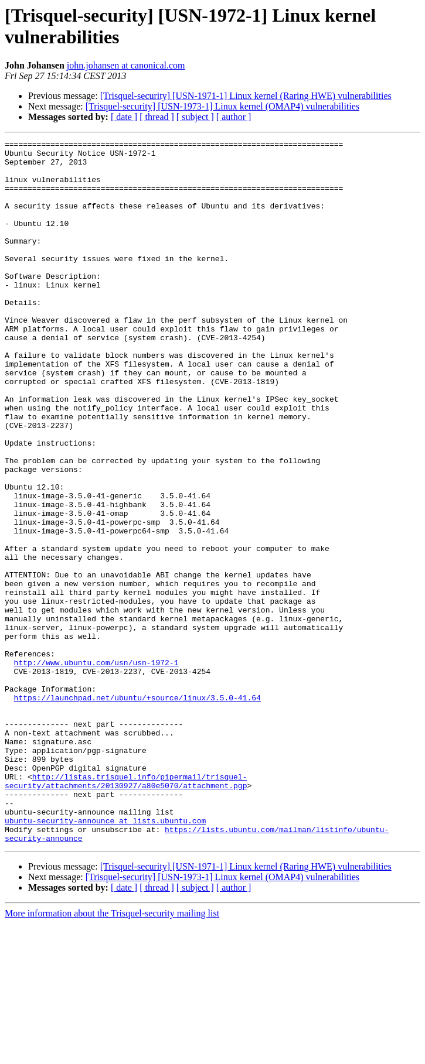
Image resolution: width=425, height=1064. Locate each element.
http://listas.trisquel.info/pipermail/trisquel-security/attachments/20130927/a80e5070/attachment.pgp (126, 910)
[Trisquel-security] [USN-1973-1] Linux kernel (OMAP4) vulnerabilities (222, 106)
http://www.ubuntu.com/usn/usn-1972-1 (96, 767)
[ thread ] (157, 117)
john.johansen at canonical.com (126, 65)
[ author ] (233, 117)
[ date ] (124, 117)
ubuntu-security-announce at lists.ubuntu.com (105, 957)
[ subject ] (195, 117)
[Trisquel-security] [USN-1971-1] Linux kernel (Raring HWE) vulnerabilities (246, 96)
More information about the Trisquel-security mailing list (112, 1054)
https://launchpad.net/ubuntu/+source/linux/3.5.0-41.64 (137, 810)
